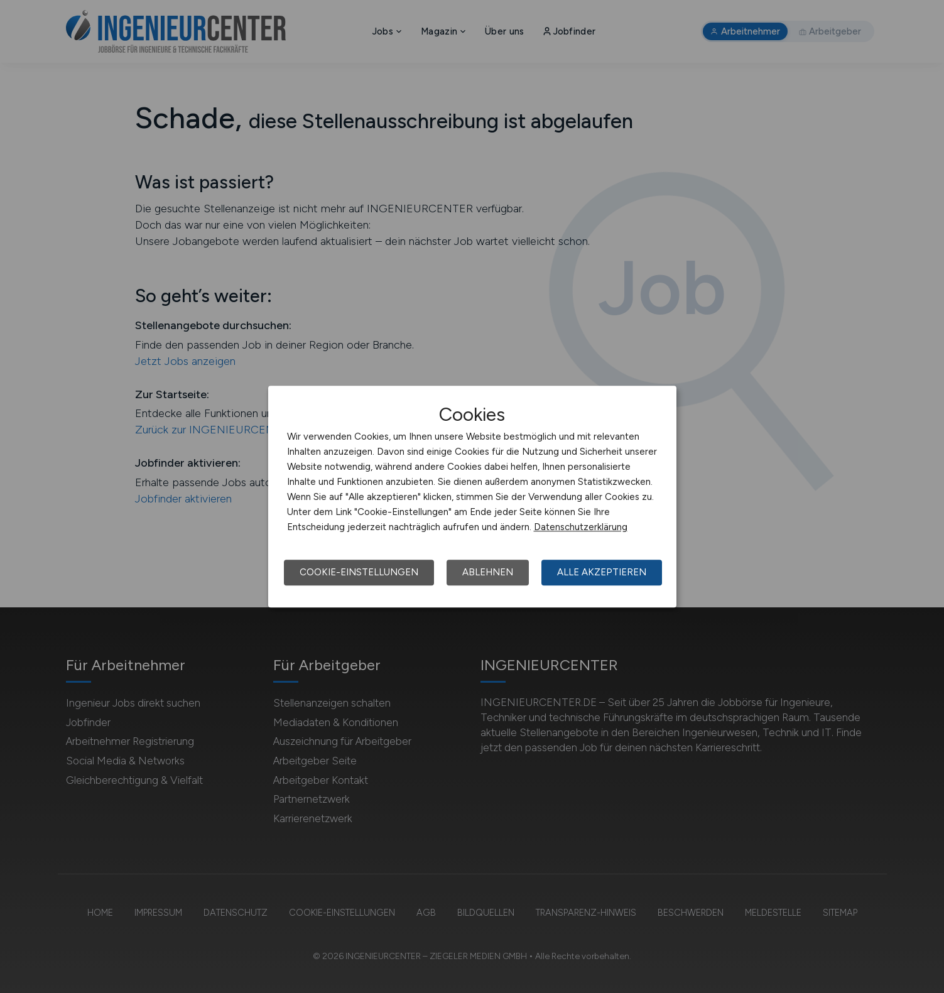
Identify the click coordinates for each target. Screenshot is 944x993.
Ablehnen (487, 572)
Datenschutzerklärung (580, 527)
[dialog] (472, 497)
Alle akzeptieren (601, 572)
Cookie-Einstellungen (359, 572)
